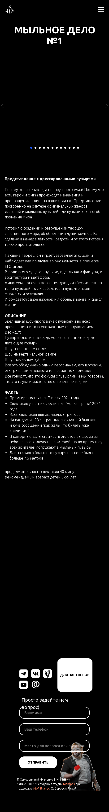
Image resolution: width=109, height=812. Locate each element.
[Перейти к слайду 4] (44, 148)
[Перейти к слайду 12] (78, 148)
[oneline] (54, 746)
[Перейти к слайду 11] (74, 148)
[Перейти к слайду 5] (48, 148)
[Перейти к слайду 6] (52, 148)
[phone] (54, 729)
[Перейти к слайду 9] (65, 148)
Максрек (69, 784)
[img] (23, 673)
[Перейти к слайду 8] (61, 148)
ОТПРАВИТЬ (37, 762)
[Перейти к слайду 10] (69, 148)
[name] (54, 713)
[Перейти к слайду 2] (35, 148)
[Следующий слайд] (106, 106)
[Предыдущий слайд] (2, 106)
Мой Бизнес (41, 788)
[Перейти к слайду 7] (57, 148)
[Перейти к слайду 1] (31, 148)
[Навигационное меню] (101, 9)
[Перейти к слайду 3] (40, 148)
